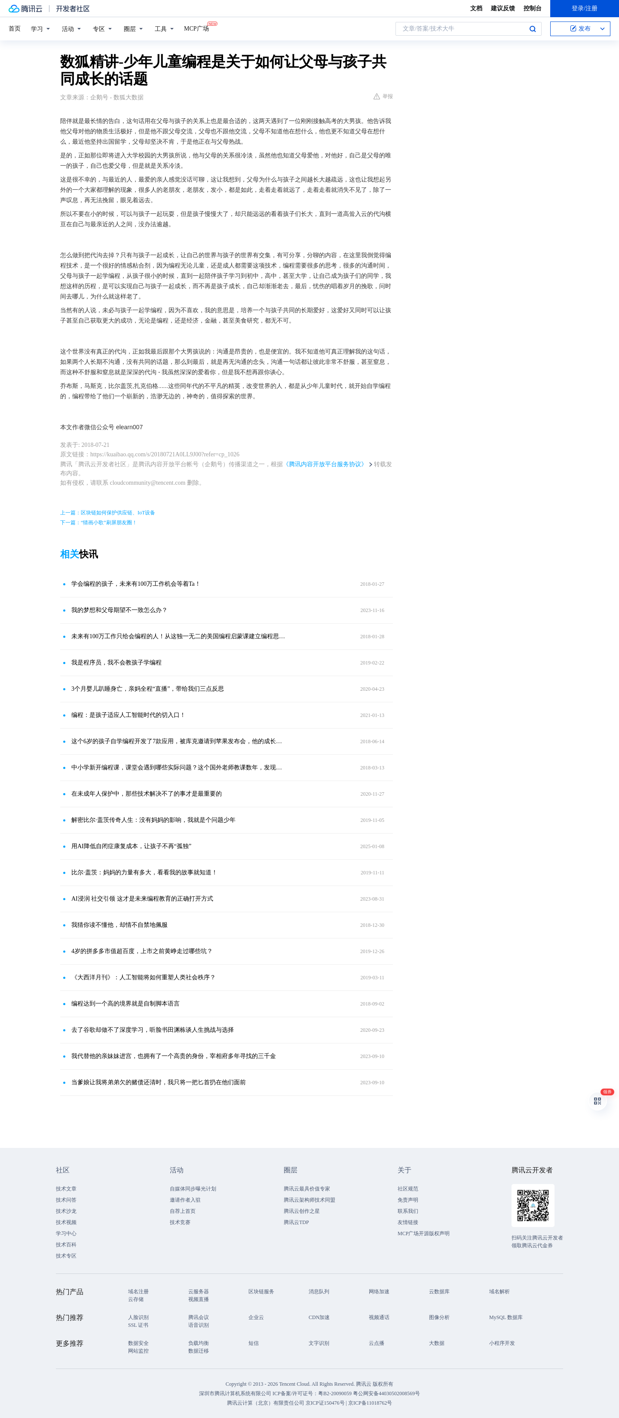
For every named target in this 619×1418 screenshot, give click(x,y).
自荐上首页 (183, 1211)
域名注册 (138, 1292)
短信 (253, 1343)
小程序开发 (502, 1343)
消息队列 (319, 1292)
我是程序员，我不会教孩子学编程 (116, 662)
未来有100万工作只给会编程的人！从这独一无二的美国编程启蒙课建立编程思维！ (178, 636)
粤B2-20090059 (335, 1393)
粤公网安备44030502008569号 (386, 1393)
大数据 (436, 1343)
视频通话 (379, 1317)
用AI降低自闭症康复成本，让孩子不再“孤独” (131, 846)
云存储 (136, 1299)
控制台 (533, 8)
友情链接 (408, 1222)
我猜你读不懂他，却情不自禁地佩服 (119, 925)
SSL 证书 (138, 1325)
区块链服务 (261, 1292)
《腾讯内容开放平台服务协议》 (325, 464)
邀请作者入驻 (185, 1200)
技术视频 (66, 1222)
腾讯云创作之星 (302, 1211)
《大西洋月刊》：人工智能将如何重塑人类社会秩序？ (143, 977)
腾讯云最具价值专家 (307, 1189)
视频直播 (198, 1299)
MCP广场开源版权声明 (424, 1233)
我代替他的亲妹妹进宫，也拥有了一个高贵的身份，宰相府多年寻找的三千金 (173, 1056)
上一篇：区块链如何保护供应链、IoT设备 (107, 513)
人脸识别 (138, 1317)
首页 (15, 28)
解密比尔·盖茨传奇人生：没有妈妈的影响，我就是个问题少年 (153, 820)
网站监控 (138, 1351)
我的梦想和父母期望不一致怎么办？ (119, 610)
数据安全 (138, 1343)
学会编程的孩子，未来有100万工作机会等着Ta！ (136, 584)
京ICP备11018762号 (370, 1403)
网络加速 (379, 1292)
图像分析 (439, 1317)
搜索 (532, 28)
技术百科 (66, 1245)
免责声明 (408, 1200)
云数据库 (439, 1292)
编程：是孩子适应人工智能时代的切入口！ (128, 715)
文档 (476, 8)
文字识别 (319, 1343)
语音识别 (198, 1325)
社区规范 (408, 1189)
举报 (383, 96)
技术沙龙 (66, 1211)
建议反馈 (503, 8)
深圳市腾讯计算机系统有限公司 (235, 1393)
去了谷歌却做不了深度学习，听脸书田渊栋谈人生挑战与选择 (152, 1030)
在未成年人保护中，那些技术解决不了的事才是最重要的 (146, 794)
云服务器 (198, 1292)
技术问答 (66, 1200)
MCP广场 (196, 28)
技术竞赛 (180, 1222)
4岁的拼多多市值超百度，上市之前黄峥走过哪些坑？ (142, 951)
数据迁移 (198, 1351)
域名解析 (499, 1292)
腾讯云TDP (296, 1222)
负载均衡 (198, 1343)
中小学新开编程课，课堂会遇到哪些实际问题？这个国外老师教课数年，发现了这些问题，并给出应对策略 (178, 767)
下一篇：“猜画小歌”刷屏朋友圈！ (98, 523)
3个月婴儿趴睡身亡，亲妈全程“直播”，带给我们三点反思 (147, 689)
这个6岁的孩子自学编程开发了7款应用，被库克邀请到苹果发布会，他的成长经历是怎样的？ (178, 741)
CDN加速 (319, 1317)
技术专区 (66, 1256)
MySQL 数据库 (506, 1317)
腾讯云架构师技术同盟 (309, 1200)
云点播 (376, 1343)
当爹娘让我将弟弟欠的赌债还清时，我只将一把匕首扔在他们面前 (158, 1082)
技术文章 (66, 1189)
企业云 (256, 1317)
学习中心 (66, 1233)
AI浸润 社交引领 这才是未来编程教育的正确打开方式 (142, 898)
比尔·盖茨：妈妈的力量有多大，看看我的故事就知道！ (144, 872)
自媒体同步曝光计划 (193, 1189)
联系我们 (408, 1211)
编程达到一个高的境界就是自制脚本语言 (125, 1003)
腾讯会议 (198, 1317)
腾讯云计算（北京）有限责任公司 (265, 1403)
